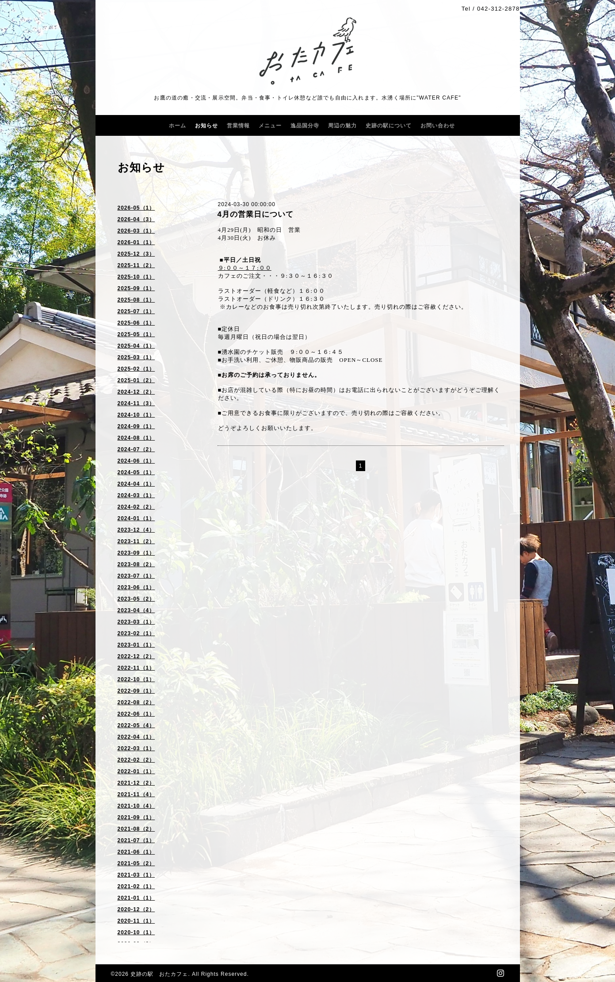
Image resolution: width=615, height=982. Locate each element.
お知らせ (206, 126)
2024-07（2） (136, 449)
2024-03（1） (136, 495)
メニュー (270, 126)
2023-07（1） (136, 576)
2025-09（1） (136, 288)
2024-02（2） (136, 507)
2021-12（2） (136, 783)
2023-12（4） (136, 530)
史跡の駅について (389, 126)
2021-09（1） (136, 817)
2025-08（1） (136, 300)
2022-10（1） (136, 679)
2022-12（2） (136, 656)
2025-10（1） (136, 277)
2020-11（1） (136, 921)
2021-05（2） (136, 863)
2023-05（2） (136, 599)
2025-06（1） (136, 323)
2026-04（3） (136, 219)
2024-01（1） (136, 518)
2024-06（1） (136, 461)
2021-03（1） (136, 875)
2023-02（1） (136, 633)
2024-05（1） (136, 472)
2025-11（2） (136, 265)
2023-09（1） (136, 553)
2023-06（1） (136, 587)
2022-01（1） (136, 771)
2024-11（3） (136, 403)
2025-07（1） (136, 311)
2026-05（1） (136, 208)
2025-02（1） (136, 369)
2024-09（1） (136, 426)
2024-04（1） (136, 484)
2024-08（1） (136, 438)
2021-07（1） (136, 840)
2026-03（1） (136, 231)
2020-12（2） (136, 909)
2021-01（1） (136, 898)
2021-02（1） (136, 886)
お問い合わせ (437, 126)
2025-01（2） (136, 380)
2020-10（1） (136, 932)
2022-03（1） (136, 748)
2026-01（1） (136, 242)
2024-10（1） (136, 415)
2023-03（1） (136, 622)
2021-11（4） (136, 794)
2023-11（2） (136, 541)
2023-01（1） (136, 645)
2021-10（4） (136, 806)
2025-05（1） (136, 334)
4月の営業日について (256, 214)
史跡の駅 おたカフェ (159, 974)
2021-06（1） (136, 852)
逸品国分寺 (304, 126)
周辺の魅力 (342, 126)
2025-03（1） (136, 357)
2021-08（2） (136, 829)
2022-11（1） (136, 668)
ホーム (177, 126)
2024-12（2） (136, 392)
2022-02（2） (136, 760)
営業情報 (238, 126)
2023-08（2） (136, 564)
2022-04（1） (136, 737)
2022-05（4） (136, 725)
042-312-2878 (498, 8)
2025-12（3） (136, 254)
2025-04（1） (136, 346)
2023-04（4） (136, 610)
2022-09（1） (136, 691)
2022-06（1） (136, 714)
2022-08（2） (136, 702)
